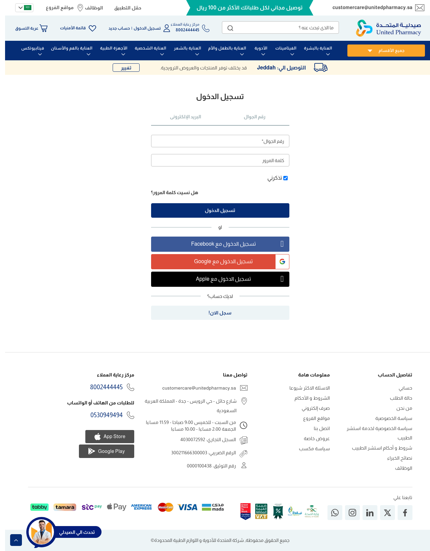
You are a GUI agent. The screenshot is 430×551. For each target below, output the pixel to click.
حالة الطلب (396, 398)
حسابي (400, 388)
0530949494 (101, 415)
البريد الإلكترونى (180, 116)
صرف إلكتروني (311, 408)
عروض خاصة (312, 438)
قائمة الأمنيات (68, 28)
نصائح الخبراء (394, 458)
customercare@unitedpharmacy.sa (367, 7)
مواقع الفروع (54, 7)
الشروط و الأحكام (307, 398)
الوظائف (89, 7)
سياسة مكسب (309, 448)
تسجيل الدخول (142, 28)
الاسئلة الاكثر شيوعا (304, 388)
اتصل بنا (317, 428)
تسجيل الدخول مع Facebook (235, 244)
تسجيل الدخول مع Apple (237, 279)
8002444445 (101, 387)
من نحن (399, 408)
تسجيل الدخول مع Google (236, 261)
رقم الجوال (249, 116)
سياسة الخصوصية (388, 418)
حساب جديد (114, 28)
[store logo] (383, 28)
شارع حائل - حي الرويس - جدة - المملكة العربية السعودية (186, 405)
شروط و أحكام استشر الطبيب (377, 448)
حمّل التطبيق (122, 7)
